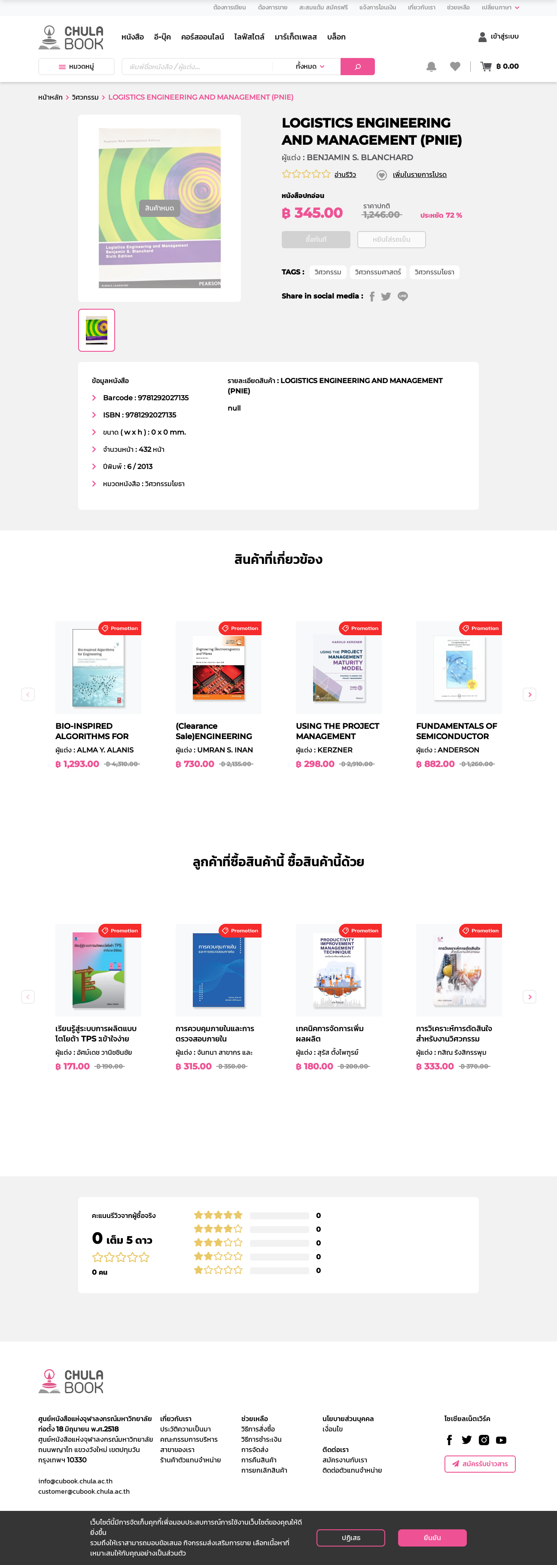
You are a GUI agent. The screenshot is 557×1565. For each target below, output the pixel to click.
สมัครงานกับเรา (345, 1460)
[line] (406, 322)
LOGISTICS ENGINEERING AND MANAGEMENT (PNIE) (200, 97)
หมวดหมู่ (76, 66)
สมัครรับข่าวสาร (480, 1464)
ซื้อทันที (316, 266)
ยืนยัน (432, 1538)
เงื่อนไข (333, 1429)
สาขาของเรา (177, 1450)
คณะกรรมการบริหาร (189, 1439)
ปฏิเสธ (351, 1538)
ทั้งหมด (306, 66)
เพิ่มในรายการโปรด (420, 175)
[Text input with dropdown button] (197, 66)
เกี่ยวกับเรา (176, 1419)
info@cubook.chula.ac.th (75, 1481)
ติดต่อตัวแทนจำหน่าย (352, 1470)
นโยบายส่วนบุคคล (348, 1419)
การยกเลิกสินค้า (264, 1470)
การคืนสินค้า (259, 1460)
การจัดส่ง (254, 1450)
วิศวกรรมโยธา (434, 298)
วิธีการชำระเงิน (261, 1439)
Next (529, 694)
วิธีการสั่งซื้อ (258, 1429)
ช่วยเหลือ (254, 1419)
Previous (28, 694)
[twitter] (389, 322)
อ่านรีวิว (345, 175)
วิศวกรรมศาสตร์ (378, 298)
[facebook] (375, 322)
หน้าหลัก (50, 97)
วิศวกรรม (85, 97)
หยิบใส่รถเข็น (392, 266)
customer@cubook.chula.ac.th (84, 1491)
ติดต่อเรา (336, 1450)
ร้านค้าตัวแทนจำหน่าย (190, 1460)
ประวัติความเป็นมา (185, 1429)
